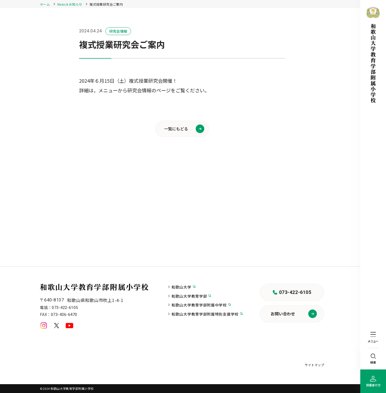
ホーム (45, 4)
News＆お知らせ (69, 4)
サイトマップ (314, 364)
